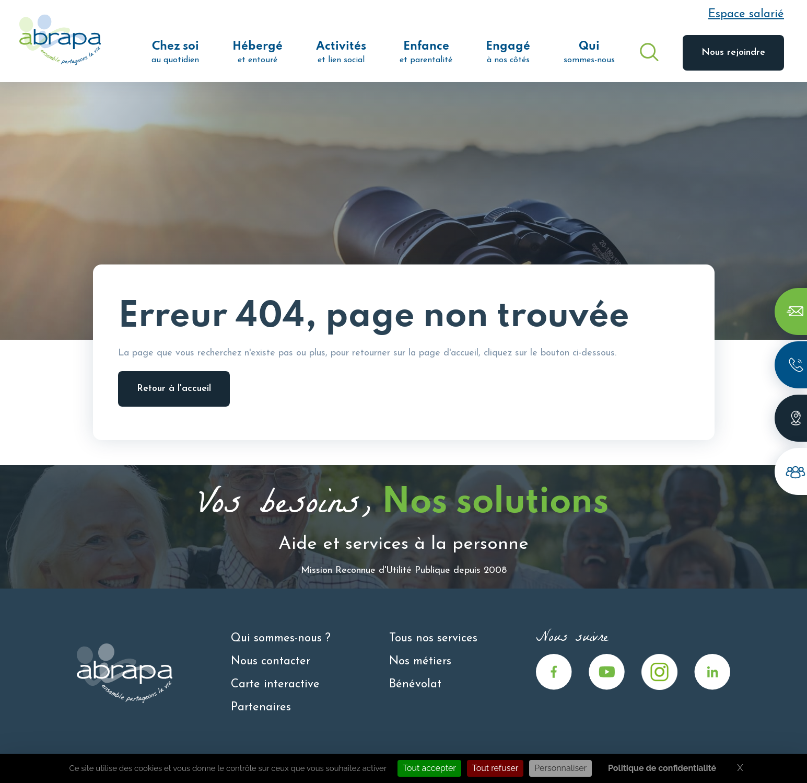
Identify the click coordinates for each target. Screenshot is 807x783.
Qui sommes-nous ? (281, 638)
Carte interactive (275, 684)
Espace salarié (746, 14)
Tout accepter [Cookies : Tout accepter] (429, 768)
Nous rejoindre (733, 52)
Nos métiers (420, 661)
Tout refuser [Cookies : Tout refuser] (495, 768)
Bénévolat (415, 684)
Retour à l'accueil (174, 389)
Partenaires (261, 707)
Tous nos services (433, 638)
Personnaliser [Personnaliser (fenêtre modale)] (560, 768)
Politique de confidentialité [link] (662, 768)
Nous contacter (270, 661)
